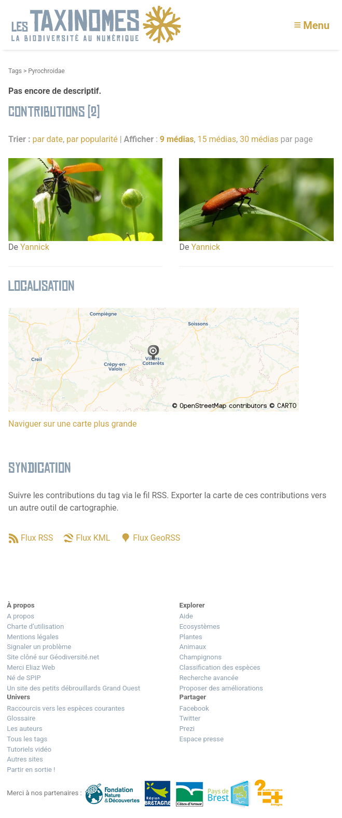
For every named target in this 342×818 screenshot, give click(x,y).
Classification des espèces (219, 667)
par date (47, 139)
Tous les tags (27, 739)
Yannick (34, 247)
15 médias (217, 139)
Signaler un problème (39, 647)
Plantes (190, 637)
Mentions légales (33, 637)
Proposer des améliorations (221, 688)
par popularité (92, 139)
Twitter (189, 718)
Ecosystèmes (199, 626)
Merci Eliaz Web (31, 667)
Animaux (192, 647)
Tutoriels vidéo (29, 749)
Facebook (194, 708)
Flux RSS (37, 538)
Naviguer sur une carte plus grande (72, 424)
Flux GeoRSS (156, 538)
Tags (15, 71)
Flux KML (93, 538)
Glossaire (21, 718)
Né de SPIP (23, 678)
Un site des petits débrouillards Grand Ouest (73, 688)
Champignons (200, 657)
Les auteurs (24, 728)
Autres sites (25, 759)
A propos (20, 616)
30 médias (259, 139)
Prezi (186, 728)
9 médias (177, 139)
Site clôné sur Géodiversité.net (53, 657)
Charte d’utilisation (35, 626)
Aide (186, 616)
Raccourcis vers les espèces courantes (66, 708)
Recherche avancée (208, 678)
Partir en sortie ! (31, 769)
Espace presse (201, 739)
